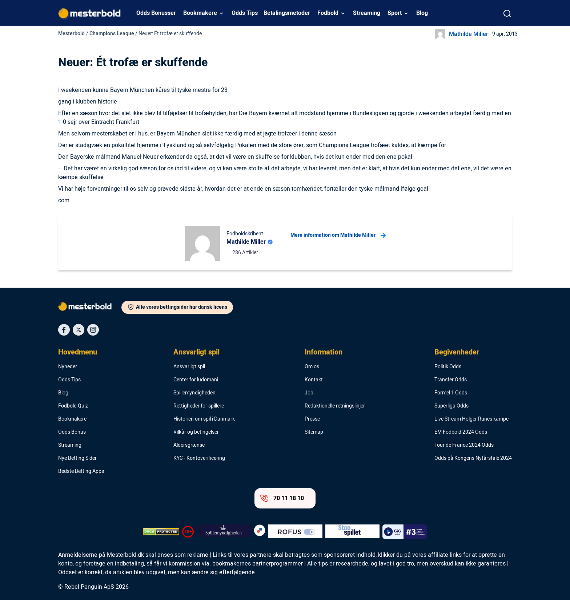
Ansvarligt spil (196, 352)
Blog (422, 13)
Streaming (366, 13)
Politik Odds (447, 366)
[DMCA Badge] (161, 531)
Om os (312, 366)
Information (323, 352)
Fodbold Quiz (73, 406)
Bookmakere (200, 13)
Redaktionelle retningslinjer (335, 406)
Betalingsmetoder (287, 13)
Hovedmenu (77, 352)
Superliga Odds (451, 406)
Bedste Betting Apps (81, 471)
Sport (395, 13)
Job (309, 393)
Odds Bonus (72, 432)
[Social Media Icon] (64, 330)
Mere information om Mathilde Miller (338, 235)
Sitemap (314, 432)
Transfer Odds (450, 380)
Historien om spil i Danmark (204, 419)
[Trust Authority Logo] (224, 531)
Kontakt (314, 380)
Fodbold (327, 13)
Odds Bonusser (156, 13)
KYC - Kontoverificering (199, 458)
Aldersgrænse (189, 445)
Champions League (111, 33)
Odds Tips (245, 13)
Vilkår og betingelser (196, 432)
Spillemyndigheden (194, 393)
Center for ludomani (195, 380)
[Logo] (89, 308)
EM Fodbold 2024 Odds (460, 432)
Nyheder (67, 366)
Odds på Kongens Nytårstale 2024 (473, 458)
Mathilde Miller (468, 34)
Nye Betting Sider (77, 458)
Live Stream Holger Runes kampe (471, 419)
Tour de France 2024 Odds (464, 445)
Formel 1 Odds (450, 393)
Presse (312, 419)
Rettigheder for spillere (198, 406)
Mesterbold (71, 33)
